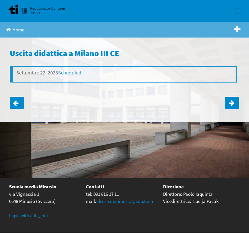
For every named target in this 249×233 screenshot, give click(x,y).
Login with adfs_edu (28, 215)
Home (15, 30)
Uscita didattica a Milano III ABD (232, 103)
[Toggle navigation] (238, 11)
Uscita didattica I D (17, 103)
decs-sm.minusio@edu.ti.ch (125, 201)
